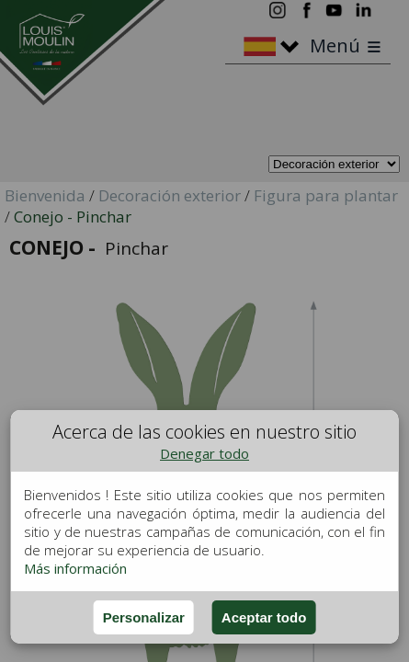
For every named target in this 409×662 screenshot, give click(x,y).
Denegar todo (204, 453)
